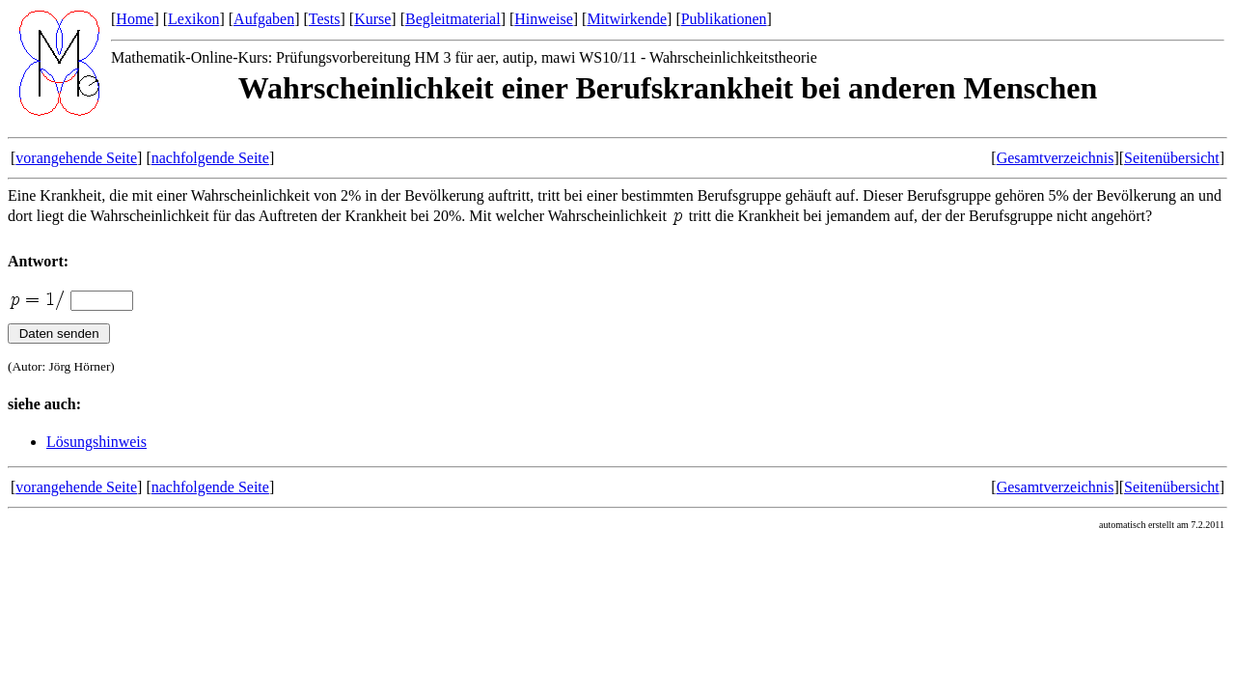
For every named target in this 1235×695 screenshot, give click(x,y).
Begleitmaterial (453, 19)
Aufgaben (263, 19)
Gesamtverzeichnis (1055, 158)
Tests (325, 19)
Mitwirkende (627, 19)
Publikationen (724, 19)
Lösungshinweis (96, 441)
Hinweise (543, 19)
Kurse (372, 19)
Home (134, 19)
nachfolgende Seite (210, 158)
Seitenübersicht (1172, 158)
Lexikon (193, 19)
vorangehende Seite (76, 158)
